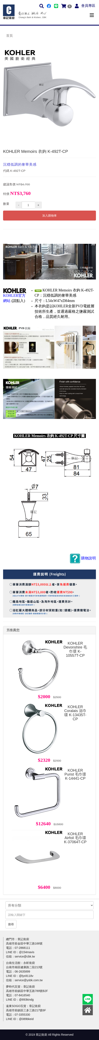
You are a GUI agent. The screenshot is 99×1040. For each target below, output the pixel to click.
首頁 (9, 35)
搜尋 (11, 924)
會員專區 (88, 6)
